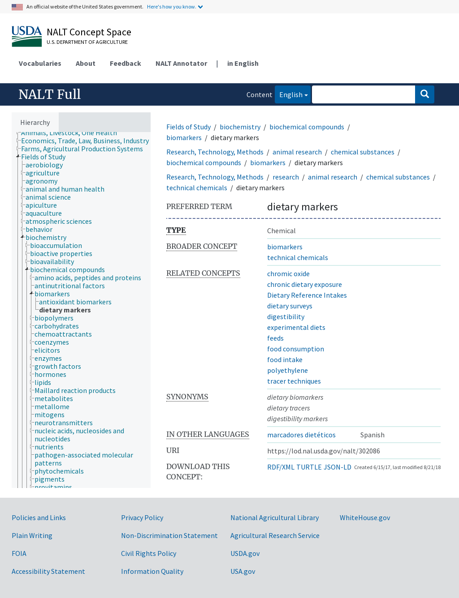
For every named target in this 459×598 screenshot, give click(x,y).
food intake (285, 359)
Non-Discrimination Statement (169, 535)
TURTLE (309, 466)
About (85, 63)
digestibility (285, 316)
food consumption (295, 348)
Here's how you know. (171, 6)
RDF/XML (280, 466)
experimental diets (296, 327)
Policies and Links (39, 517)
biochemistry (240, 126)
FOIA (19, 553)
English (289, 94)
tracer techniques (294, 380)
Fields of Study (188, 126)
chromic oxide (288, 273)
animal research (297, 151)
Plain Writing (32, 535)
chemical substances (362, 151)
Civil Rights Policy (148, 553)
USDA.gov (245, 553)
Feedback (125, 63)
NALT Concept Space (89, 32)
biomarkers (184, 137)
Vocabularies (40, 63)
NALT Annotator (181, 63)
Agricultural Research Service (275, 535)
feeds (275, 337)
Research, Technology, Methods (215, 151)
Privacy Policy (142, 517)
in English (243, 63)
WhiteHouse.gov (365, 517)
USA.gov (242, 571)
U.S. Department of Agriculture (87, 41)
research (286, 176)
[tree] (81, 310)
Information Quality (152, 571)
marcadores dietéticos (301, 434)
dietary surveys (289, 305)
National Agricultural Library (274, 517)
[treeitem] (73, 132)
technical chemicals (196, 187)
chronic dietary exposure (304, 284)
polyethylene (287, 370)
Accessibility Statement (48, 571)
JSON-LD (337, 466)
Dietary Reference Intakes (307, 294)
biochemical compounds (306, 126)
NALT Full (49, 94)
